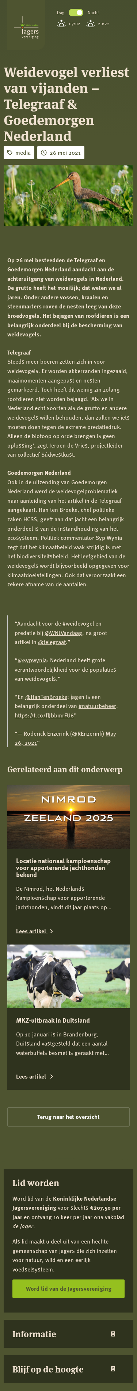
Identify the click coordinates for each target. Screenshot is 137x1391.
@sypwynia (32, 660)
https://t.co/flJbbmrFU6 (44, 715)
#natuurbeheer (97, 705)
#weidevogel (78, 623)
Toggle (76, 12)
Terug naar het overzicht (68, 1116)
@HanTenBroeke (46, 696)
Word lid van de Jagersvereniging (68, 1288)
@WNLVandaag (63, 632)
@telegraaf (52, 642)
